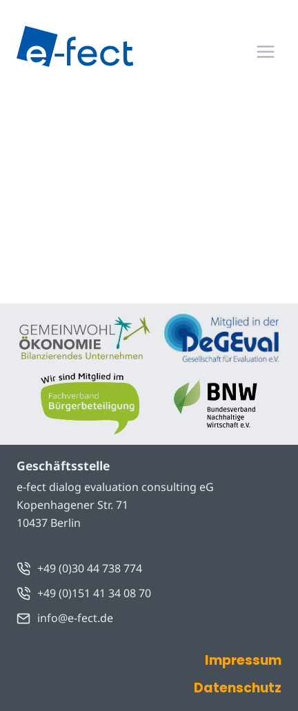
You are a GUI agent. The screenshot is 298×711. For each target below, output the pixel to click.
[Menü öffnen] (265, 51)
